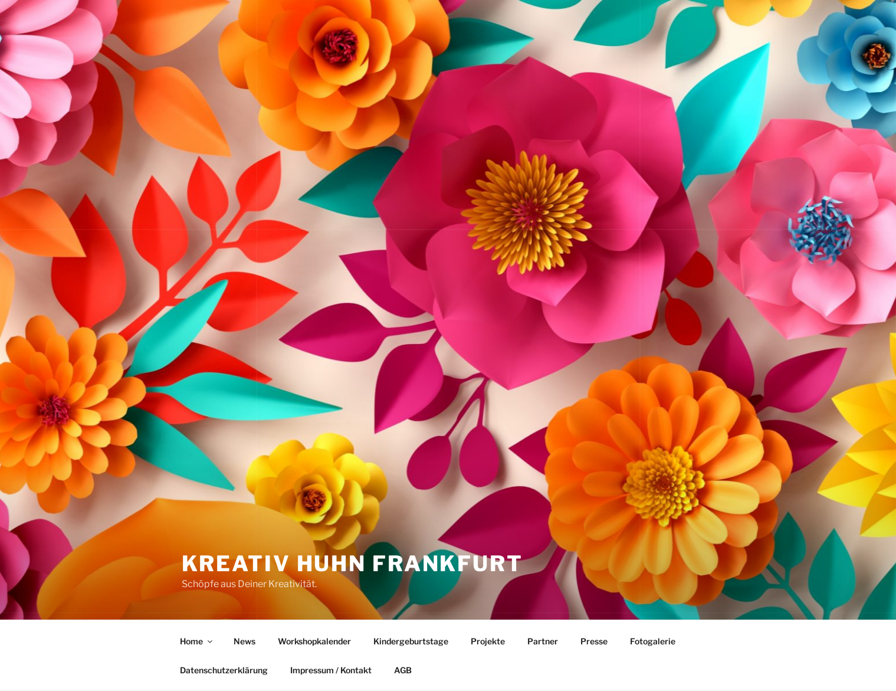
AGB (403, 670)
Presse (594, 641)
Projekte (488, 641)
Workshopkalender (314, 641)
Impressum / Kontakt (331, 670)
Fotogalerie (652, 641)
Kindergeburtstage (410, 641)
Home (197, 641)
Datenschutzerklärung (224, 670)
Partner (542, 641)
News (244, 641)
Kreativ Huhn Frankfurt (352, 564)
